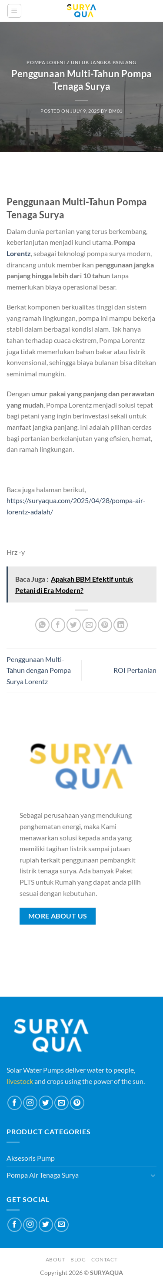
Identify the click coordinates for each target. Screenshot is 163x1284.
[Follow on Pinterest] (77, 1103)
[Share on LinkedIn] (120, 625)
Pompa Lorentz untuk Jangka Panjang (81, 62)
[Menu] (14, 11)
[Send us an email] (61, 1103)
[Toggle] (153, 1175)
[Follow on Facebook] (14, 1103)
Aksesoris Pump (31, 1158)
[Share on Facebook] (58, 625)
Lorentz (19, 253)
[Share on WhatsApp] (42, 625)
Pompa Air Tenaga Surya (43, 1175)
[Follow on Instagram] (30, 1103)
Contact (104, 1259)
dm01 (116, 111)
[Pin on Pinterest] (105, 625)
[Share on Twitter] (74, 625)
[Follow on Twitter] (46, 1103)
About (55, 1259)
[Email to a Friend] (89, 625)
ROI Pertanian (134, 670)
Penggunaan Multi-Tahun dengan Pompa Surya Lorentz (39, 670)
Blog (78, 1259)
